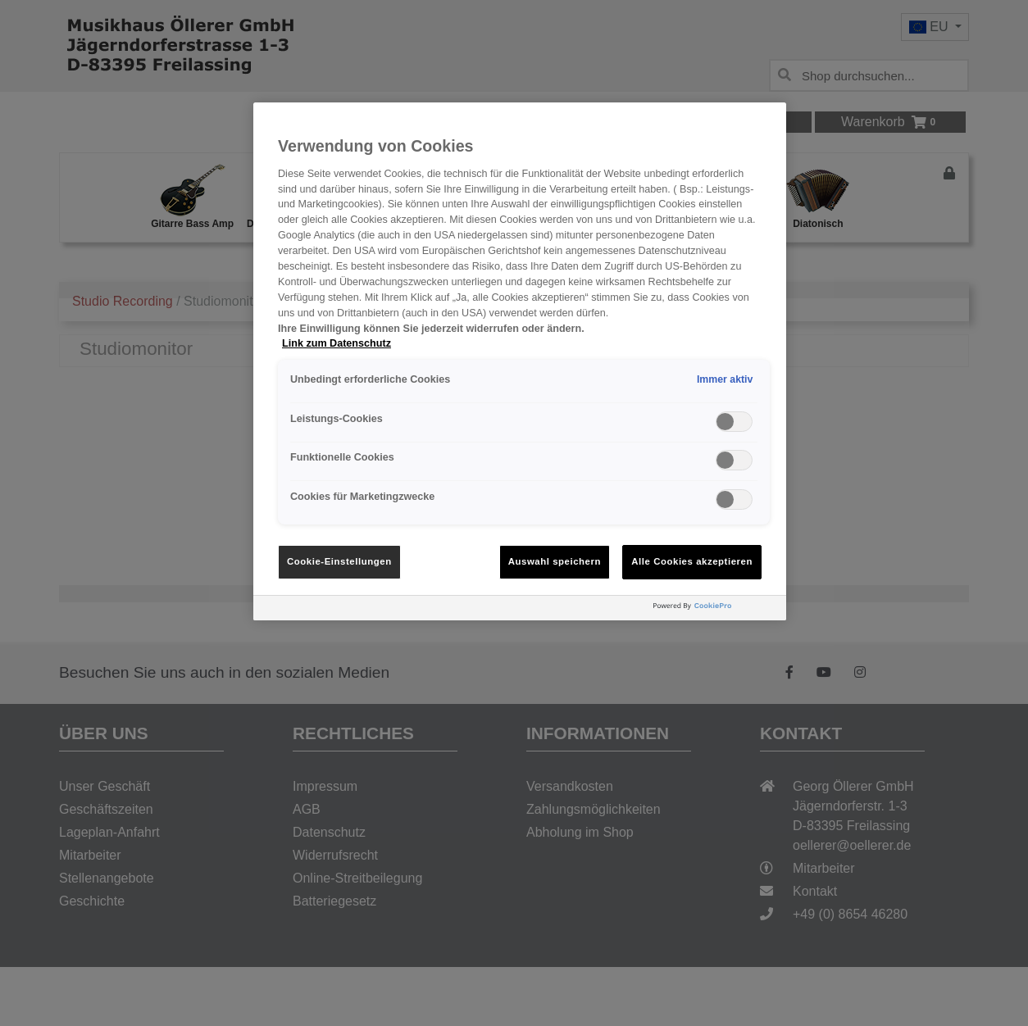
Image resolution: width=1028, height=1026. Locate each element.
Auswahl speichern (554, 561)
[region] (519, 361)
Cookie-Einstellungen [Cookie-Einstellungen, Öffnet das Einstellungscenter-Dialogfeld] (339, 561)
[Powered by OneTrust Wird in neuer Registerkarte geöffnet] (715, 610)
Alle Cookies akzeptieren (692, 561)
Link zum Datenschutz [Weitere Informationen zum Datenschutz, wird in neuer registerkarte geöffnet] (336, 343)
